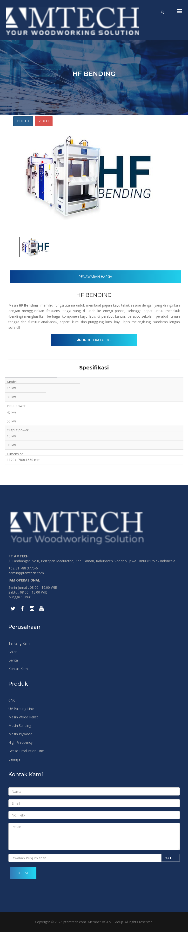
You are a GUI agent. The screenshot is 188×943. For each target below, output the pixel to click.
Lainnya (14, 770)
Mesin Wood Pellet (23, 728)
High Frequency (20, 753)
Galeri (12, 663)
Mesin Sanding (19, 736)
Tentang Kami (19, 654)
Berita (13, 671)
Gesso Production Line (26, 762)
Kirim (23, 884)
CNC (11, 711)
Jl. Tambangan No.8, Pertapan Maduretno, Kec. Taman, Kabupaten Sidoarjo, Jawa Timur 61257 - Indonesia (91, 572)
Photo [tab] (23, 130)
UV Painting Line (21, 719)
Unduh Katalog (94, 351)
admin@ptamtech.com (26, 584)
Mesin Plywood (20, 745)
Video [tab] (44, 130)
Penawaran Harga (95, 286)
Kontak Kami (18, 679)
